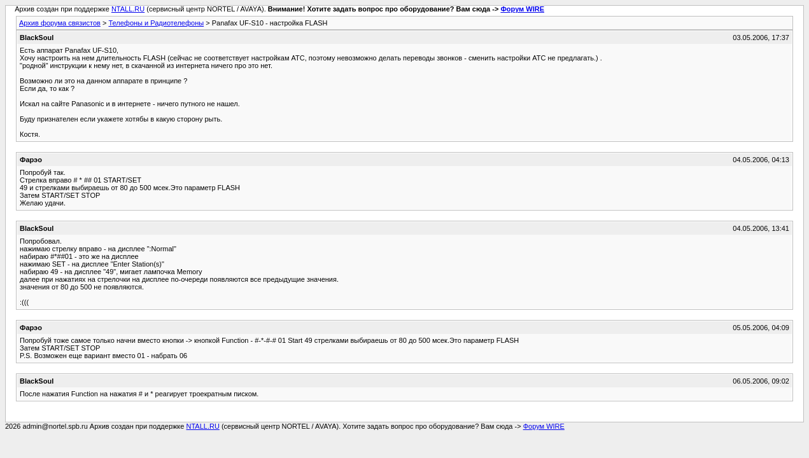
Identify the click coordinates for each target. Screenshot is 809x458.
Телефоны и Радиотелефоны (156, 23)
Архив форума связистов (60, 23)
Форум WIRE (522, 9)
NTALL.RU (127, 9)
